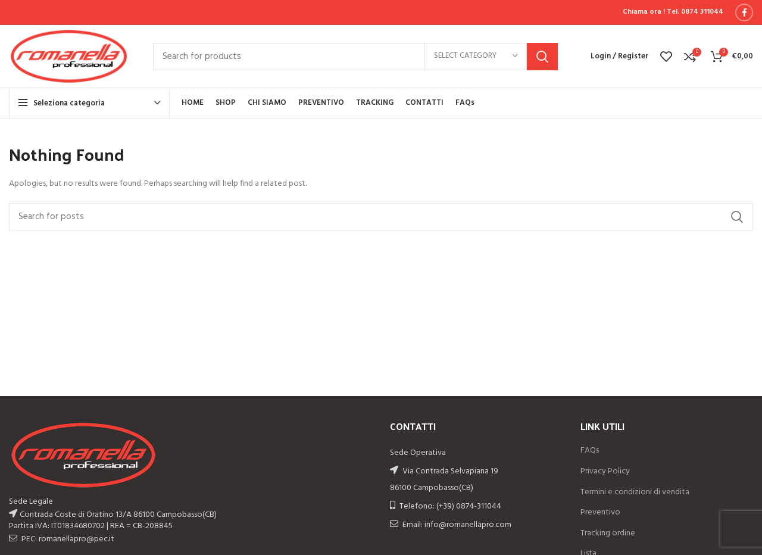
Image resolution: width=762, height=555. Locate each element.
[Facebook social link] (744, 12)
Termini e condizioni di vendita (634, 492)
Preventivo (600, 513)
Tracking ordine (607, 534)
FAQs (589, 451)
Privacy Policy (605, 472)
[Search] (355, 56)
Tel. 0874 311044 (695, 12)
